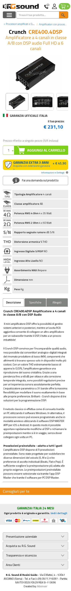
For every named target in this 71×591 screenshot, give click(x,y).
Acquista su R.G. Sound (20, 546)
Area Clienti (13, 565)
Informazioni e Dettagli (52, 172)
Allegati (57, 302)
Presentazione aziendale (21, 536)
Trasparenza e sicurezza (21, 555)
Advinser (42, 586)
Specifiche (35, 302)
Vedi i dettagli (59, 513)
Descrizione (13, 302)
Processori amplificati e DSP (19, 24)
